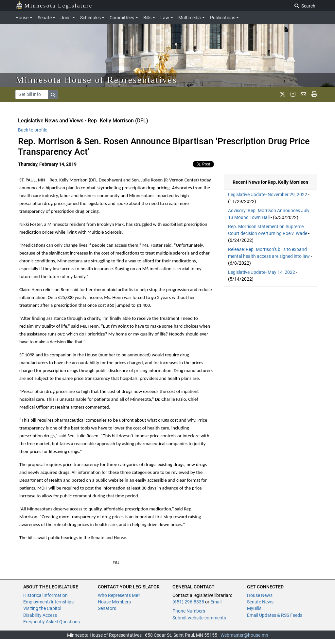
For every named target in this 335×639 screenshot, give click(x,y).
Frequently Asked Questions (51, 621)
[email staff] (303, 94)
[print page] (314, 94)
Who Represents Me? (119, 595)
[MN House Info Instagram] (293, 94)
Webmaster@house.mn (244, 635)
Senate (45, 17)
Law (164, 17)
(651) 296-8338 (188, 601)
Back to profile (32, 129)
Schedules (90, 17)
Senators (107, 608)
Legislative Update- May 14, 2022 (261, 272)
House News (260, 595)
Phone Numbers (188, 611)
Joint (66, 17)
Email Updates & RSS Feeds (274, 615)
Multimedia (189, 17)
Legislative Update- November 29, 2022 (267, 194)
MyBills (254, 608)
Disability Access (40, 615)
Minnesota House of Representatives (96, 80)
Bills (147, 17)
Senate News (260, 601)
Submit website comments (199, 617)
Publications (222, 17)
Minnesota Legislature (54, 5)
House (21, 17)
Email (215, 601)
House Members (114, 601)
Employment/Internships (48, 601)
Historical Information (45, 595)
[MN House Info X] (282, 94)
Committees (122, 17)
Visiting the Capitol (42, 608)
